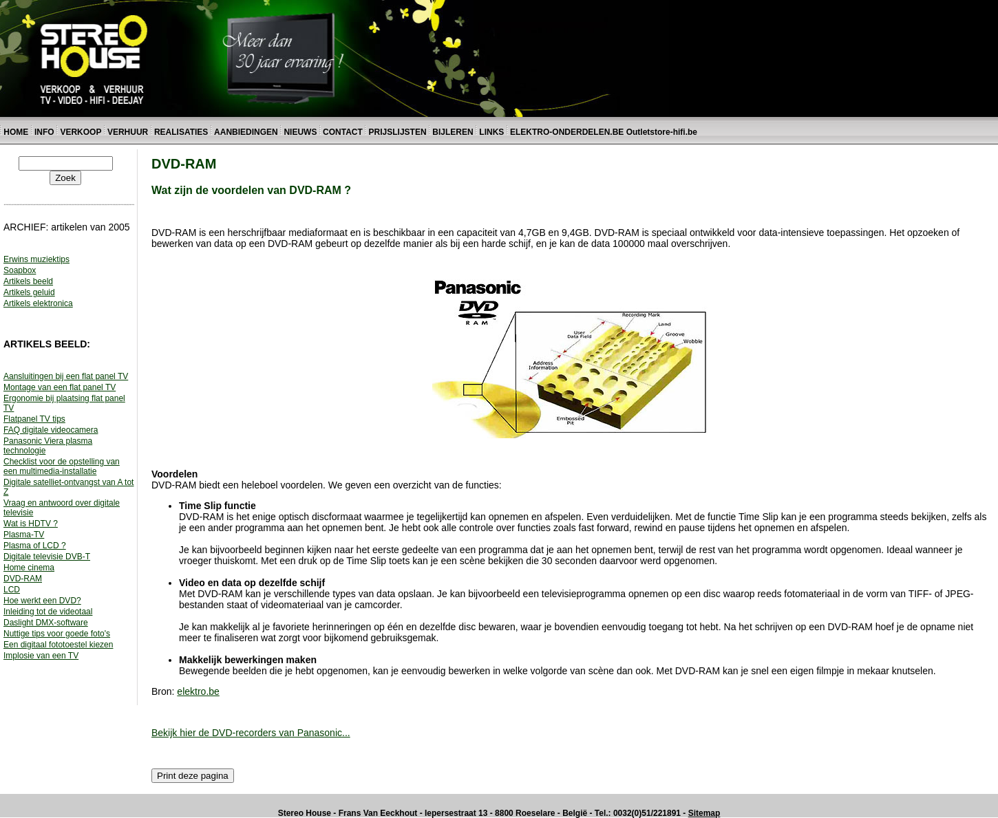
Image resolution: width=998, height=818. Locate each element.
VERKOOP (81, 132)
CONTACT (343, 132)
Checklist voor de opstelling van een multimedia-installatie (61, 466)
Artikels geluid (29, 292)
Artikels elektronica (38, 303)
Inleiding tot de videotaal (47, 611)
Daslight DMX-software (45, 622)
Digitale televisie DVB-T (46, 556)
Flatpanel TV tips (34, 419)
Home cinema (28, 567)
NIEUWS (300, 132)
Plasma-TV (23, 534)
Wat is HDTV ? (30, 523)
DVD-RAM (22, 578)
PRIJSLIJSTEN (398, 132)
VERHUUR (127, 132)
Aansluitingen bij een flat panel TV (65, 376)
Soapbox (19, 270)
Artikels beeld (28, 281)
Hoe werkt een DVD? (42, 600)
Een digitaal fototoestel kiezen (58, 644)
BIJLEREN (452, 132)
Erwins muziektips (36, 259)
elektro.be (198, 691)
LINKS (492, 132)
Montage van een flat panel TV (59, 387)
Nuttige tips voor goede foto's (56, 633)
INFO (44, 132)
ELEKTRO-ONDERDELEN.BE (567, 132)
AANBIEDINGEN (246, 132)
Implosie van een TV (40, 655)
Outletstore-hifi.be (661, 132)
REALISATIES (181, 132)
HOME (15, 132)
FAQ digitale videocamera (50, 430)
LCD (11, 589)
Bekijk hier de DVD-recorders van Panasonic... (250, 732)
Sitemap (704, 813)
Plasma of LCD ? (34, 545)
